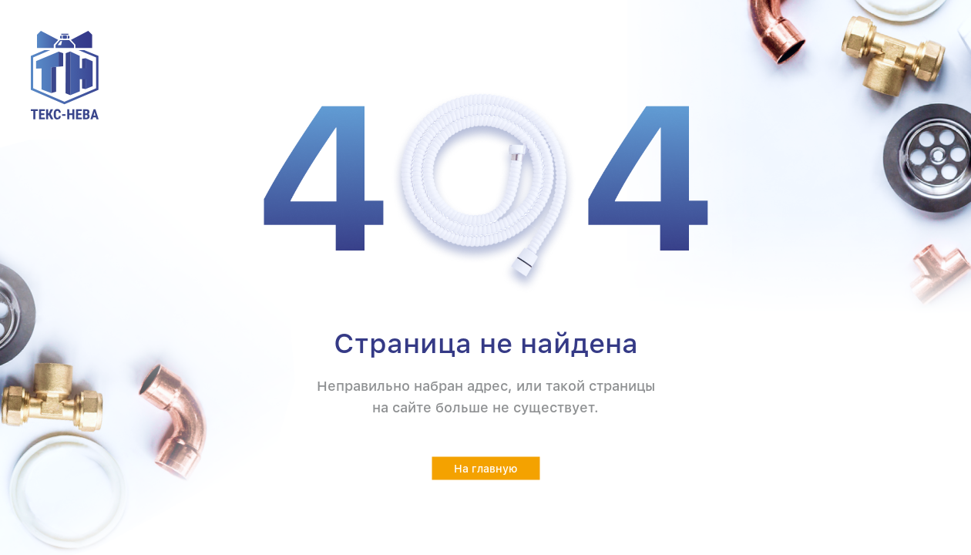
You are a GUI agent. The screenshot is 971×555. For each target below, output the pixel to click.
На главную (486, 468)
